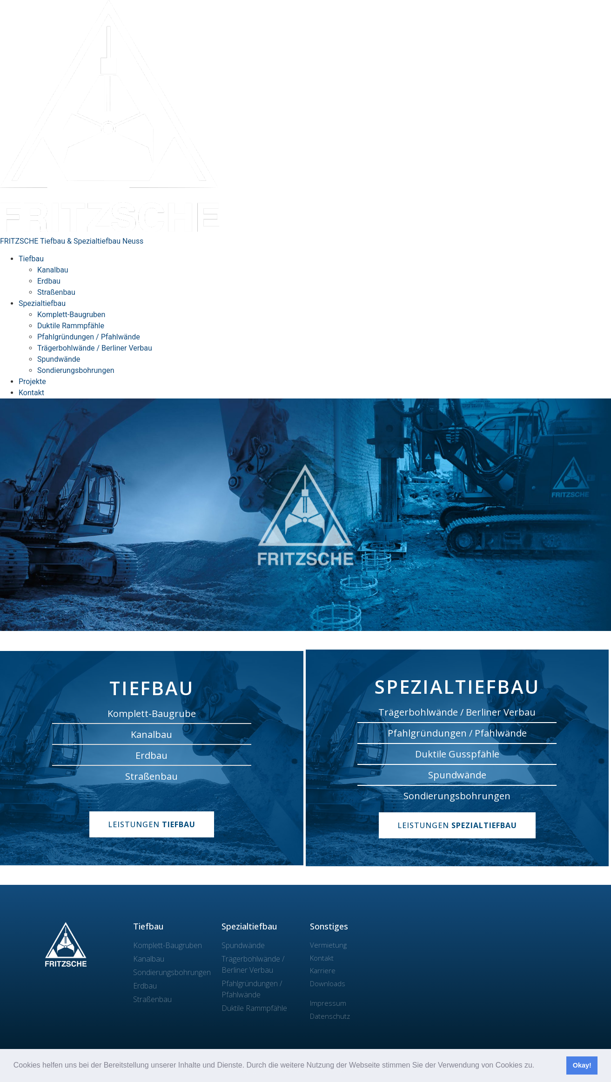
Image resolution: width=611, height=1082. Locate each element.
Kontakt (31, 392)
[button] (538, 1066)
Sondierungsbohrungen (75, 370)
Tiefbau (31, 258)
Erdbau (48, 281)
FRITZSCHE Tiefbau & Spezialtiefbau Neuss (71, 241)
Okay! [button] (582, 1065)
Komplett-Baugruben (71, 314)
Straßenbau (56, 292)
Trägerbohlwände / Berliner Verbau (94, 348)
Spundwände (58, 359)
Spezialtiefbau (42, 303)
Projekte (32, 381)
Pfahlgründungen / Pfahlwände (88, 336)
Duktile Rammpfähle (70, 325)
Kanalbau (52, 270)
